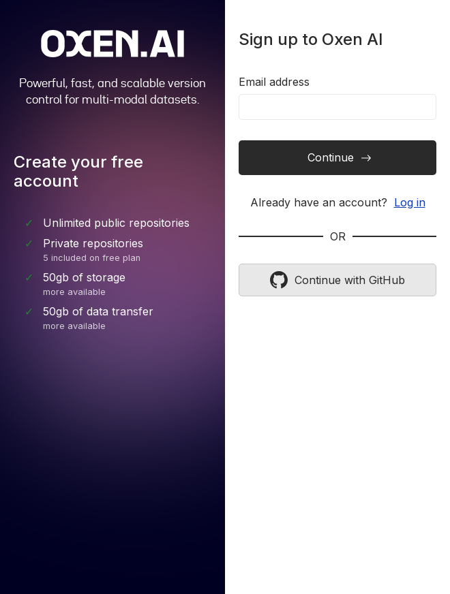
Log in (409, 202)
